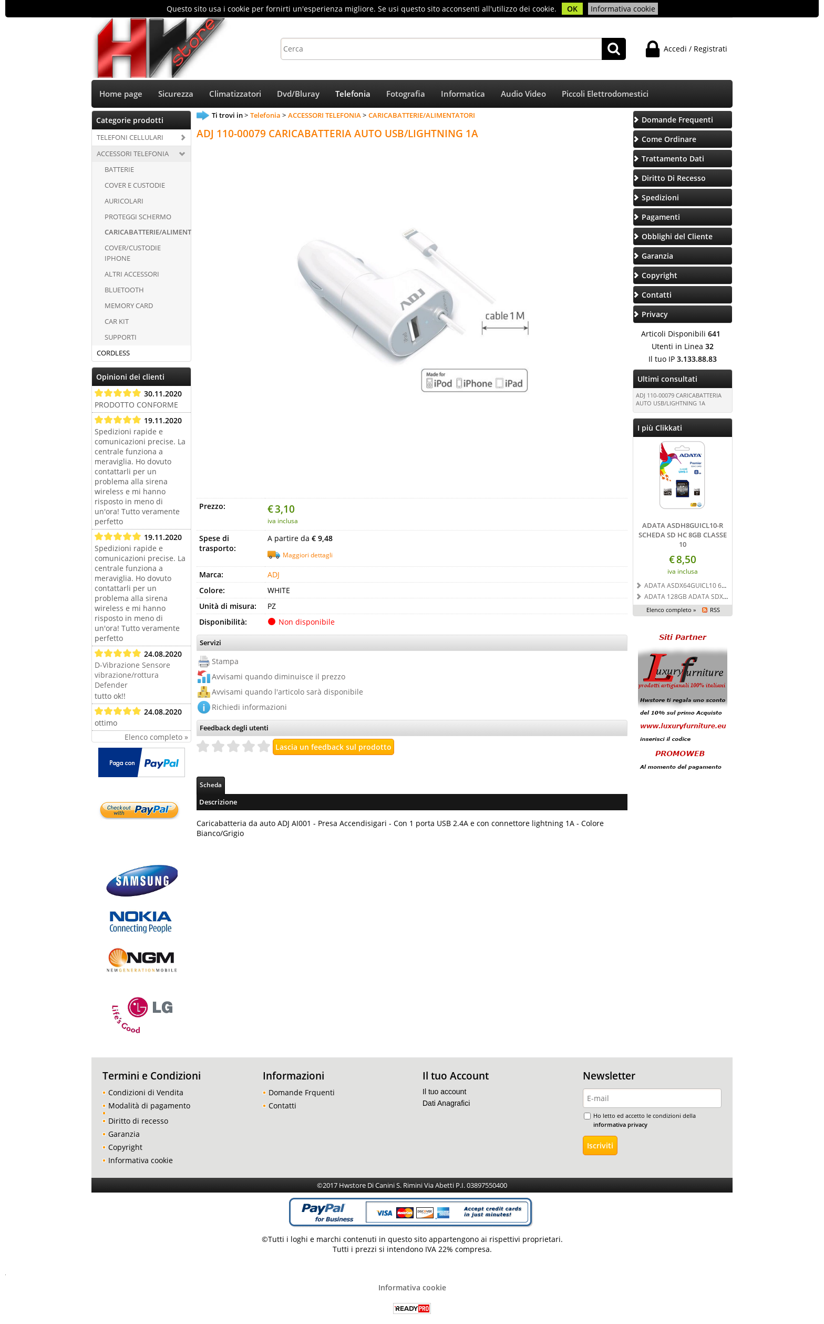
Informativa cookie (623, 9)
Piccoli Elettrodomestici (605, 93)
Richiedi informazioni (249, 707)
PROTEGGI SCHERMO (138, 216)
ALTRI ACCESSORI (132, 274)
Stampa (225, 661)
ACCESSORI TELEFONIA (133, 153)
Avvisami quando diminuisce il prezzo (278, 676)
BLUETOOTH (124, 289)
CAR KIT (117, 321)
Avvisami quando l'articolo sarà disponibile (287, 692)
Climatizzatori (235, 93)
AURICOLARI (124, 201)
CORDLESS (113, 353)
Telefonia (352, 93)
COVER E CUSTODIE (135, 185)
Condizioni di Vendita (145, 1092)
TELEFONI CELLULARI (130, 137)
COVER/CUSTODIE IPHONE (133, 253)
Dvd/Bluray (298, 93)
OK (572, 9)
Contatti (282, 1106)
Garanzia (124, 1134)
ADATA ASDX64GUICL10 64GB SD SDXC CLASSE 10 (719, 585)
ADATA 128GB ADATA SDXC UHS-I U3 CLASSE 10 (716, 596)
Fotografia (405, 93)
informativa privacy (620, 1124)
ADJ (273, 574)
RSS (715, 610)
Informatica (463, 93)
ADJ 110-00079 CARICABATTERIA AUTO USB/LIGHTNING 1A (679, 399)
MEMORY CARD (129, 305)
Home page (120, 93)
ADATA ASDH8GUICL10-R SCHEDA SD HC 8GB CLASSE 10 (682, 535)
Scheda (211, 784)
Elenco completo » (156, 737)
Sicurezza (175, 93)
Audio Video (523, 93)
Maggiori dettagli (308, 555)
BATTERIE (119, 169)
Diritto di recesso (138, 1121)
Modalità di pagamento (149, 1106)
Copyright (125, 1147)
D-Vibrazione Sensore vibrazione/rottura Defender (132, 675)
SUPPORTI (121, 337)
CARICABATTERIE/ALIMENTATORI (148, 232)
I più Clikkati (659, 428)
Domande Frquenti (302, 1092)
